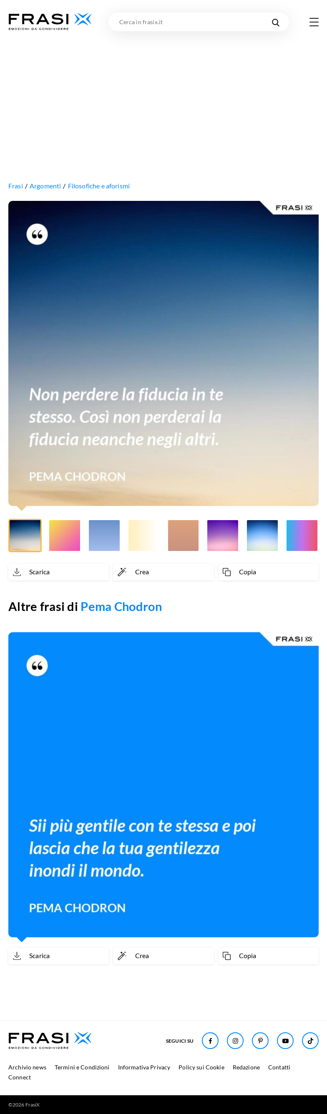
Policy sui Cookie (201, 1067)
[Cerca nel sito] (275, 22)
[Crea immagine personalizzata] (163, 572)
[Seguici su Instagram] (235, 1040)
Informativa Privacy (144, 1067)
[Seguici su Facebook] (210, 1040)
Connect (19, 1077)
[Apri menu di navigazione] (314, 22)
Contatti (279, 1067)
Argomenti (45, 186)
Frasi (15, 186)
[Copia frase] (268, 572)
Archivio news (27, 1067)
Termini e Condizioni (82, 1067)
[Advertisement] (163, 93)
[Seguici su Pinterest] (260, 1040)
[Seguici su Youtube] (285, 1040)
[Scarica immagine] (58, 572)
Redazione (246, 1067)
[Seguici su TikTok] (310, 1040)
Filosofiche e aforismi (99, 186)
